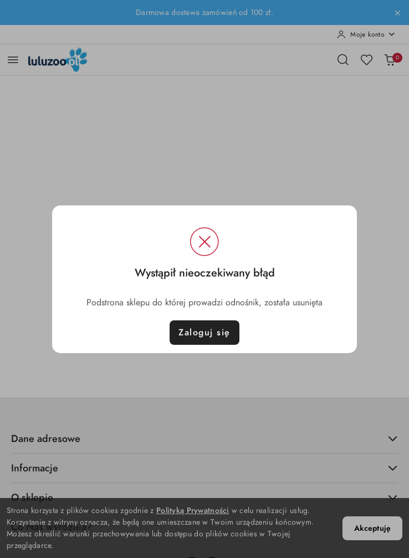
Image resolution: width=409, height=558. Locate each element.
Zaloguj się (204, 332)
